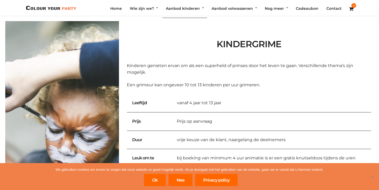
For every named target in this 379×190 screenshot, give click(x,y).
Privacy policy (216, 180)
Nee (180, 180)
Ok (155, 180)
